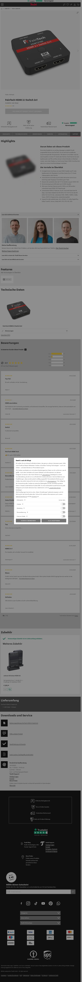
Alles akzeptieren (54, 520)
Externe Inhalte (21, 516)
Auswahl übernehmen (28, 520)
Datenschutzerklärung (22, 496)
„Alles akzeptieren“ (52, 481)
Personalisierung (21, 512)
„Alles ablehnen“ (46, 474)
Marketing (19, 508)
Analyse (19, 504)
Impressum (36, 496)
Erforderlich (20, 500)
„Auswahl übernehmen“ (55, 487)
